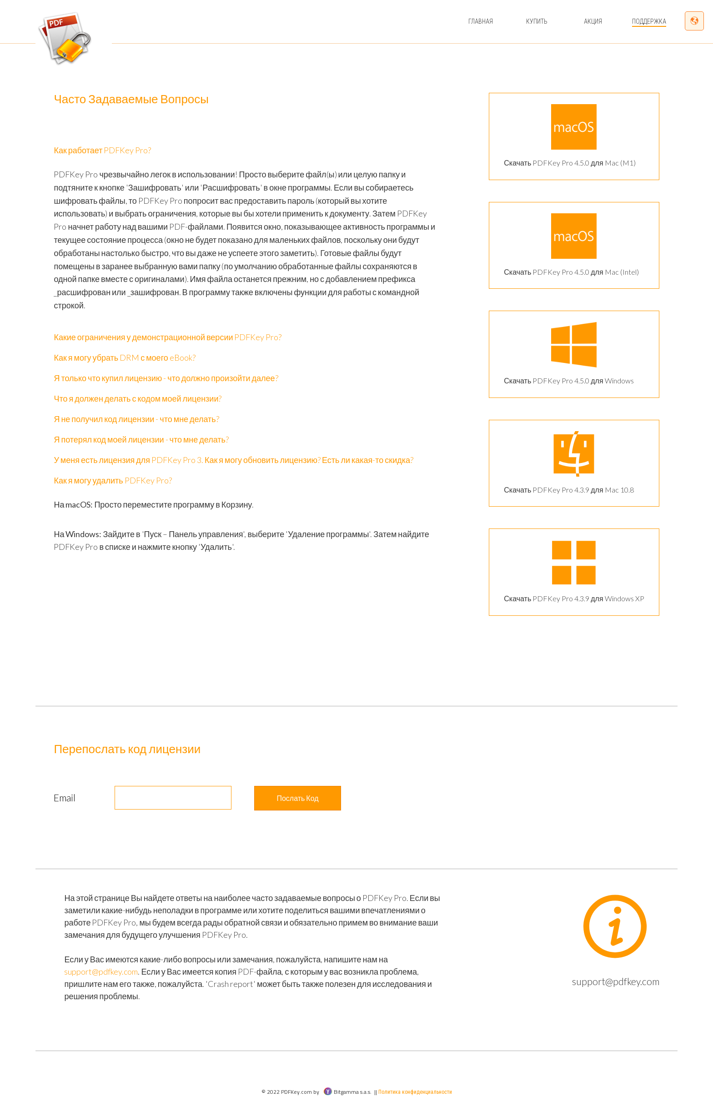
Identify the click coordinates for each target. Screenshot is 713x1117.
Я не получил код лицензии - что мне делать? (136, 419)
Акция (593, 21)
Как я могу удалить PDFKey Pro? (112, 480)
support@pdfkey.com (101, 971)
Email (64, 797)
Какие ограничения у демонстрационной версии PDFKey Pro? (167, 337)
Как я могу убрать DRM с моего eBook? (124, 357)
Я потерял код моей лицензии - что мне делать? (141, 439)
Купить (536, 21)
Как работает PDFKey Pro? (102, 150)
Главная (480, 21)
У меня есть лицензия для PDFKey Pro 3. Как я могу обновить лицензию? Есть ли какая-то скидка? (233, 460)
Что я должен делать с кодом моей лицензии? (137, 398)
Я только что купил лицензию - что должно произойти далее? (166, 378)
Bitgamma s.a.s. (347, 1091)
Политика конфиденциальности (415, 1091)
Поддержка (649, 21)
